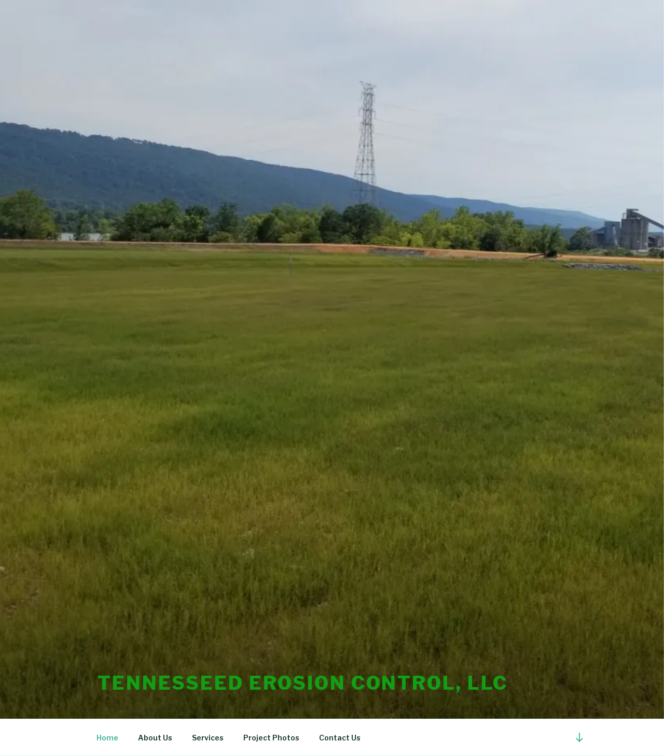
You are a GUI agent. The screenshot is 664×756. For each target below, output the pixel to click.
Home (107, 737)
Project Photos (271, 737)
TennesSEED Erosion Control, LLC (303, 683)
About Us (155, 737)
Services (208, 737)
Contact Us (340, 737)
